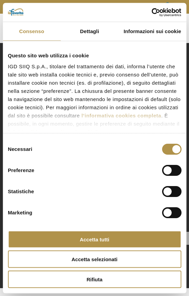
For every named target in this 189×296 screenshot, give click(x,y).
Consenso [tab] (31, 31)
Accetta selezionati (94, 259)
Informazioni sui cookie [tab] (152, 31)
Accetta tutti (94, 239)
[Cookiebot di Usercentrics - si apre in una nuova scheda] (151, 12)
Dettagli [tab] (89, 31)
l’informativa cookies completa (121, 115)
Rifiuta (94, 279)
